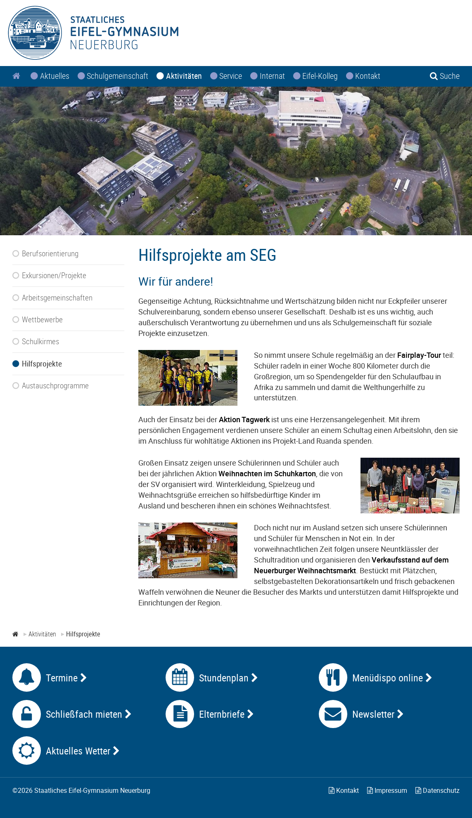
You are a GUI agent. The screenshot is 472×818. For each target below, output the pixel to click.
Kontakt (344, 790)
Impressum (387, 790)
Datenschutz (437, 790)
